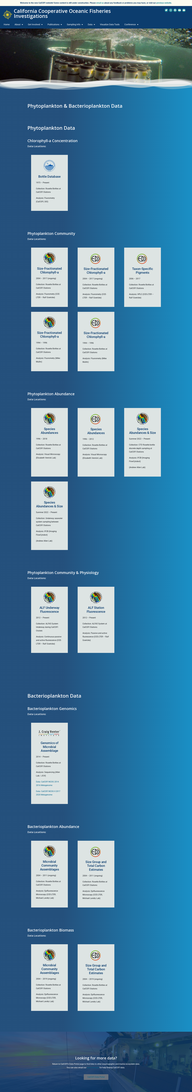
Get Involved (35, 24)
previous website (163, 3)
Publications (55, 24)
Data (91, 24)
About (19, 24)
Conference (131, 24)
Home (7, 24)
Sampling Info (75, 24)
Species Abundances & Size (49, 504)
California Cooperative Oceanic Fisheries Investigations (62, 13)
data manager (93, 1067)
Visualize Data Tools (110, 24)
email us (100, 3)
